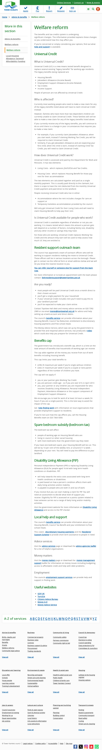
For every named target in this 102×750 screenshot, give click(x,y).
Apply (25, 11)
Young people (7, 680)
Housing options (84, 680)
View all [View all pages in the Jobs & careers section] (5, 730)
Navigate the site (88, 9)
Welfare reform (11, 44)
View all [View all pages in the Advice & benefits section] (5, 657)
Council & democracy (86, 632)
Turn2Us (41, 596)
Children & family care (61, 680)
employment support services (59, 577)
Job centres (6, 721)
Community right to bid (61, 643)
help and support (42, 47)
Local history (32, 718)
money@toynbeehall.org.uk (62, 311)
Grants (4, 645)
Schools (5, 678)
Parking (81, 710)
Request (61, 11)
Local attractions (33, 724)
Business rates (32, 640)
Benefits (5, 642)
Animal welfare (33, 686)
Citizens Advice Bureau (48, 599)
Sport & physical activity (36, 713)
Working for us (7, 715)
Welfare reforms (8, 648)
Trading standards (34, 651)
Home (4, 17)
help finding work (46, 408)
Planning (56, 713)
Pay (37, 11)
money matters (48, 560)
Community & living (61, 632)
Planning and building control (62, 706)
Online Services (64, 2)
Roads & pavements (85, 713)
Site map (69, 743)
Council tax (82, 637)
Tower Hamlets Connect (62, 683)
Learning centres (8, 683)
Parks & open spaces (35, 710)
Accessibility (52, 743)
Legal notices (28, 743)
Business (31, 632)
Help (61, 743)
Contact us (79, 2)
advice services (48, 546)
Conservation (58, 718)
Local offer (6, 675)
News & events (93, 2)
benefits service (53, 318)
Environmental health (35, 680)
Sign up (72, 11)
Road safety (82, 718)
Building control (59, 715)
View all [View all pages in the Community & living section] (56, 657)
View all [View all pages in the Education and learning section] (5, 692)
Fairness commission (61, 640)
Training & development (11, 686)
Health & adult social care (62, 675)
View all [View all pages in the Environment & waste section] (30, 692)
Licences (30, 643)
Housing (81, 670)
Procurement (32, 648)
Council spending (84, 643)
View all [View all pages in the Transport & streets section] (81, 730)
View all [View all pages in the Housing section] (81, 692)
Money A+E (42, 602)
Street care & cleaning (86, 724)
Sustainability (32, 683)
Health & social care (61, 670)
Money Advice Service (47, 605)
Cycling (81, 721)
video (89, 330)
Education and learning (11, 670)
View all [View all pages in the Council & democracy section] (81, 657)
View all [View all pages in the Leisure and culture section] (30, 730)
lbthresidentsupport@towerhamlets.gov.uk (61, 277)
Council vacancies (8, 710)
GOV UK (41, 593)
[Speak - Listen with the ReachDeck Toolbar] (98, 9)
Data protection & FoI (86, 645)
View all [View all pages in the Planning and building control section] (56, 730)
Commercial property (35, 637)
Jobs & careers (7, 705)
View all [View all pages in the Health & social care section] (56, 692)
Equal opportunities (9, 718)
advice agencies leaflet (86, 546)
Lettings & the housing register (86, 676)
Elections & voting (85, 640)
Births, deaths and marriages (8, 638)
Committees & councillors (87, 648)
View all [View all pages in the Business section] (30, 657)
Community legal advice (11, 651)
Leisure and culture (35, 705)
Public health (57, 678)
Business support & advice (37, 645)
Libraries (30, 715)
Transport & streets (86, 705)
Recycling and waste (34, 675)
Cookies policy (40, 743)
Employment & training (10, 713)
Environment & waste (35, 670)
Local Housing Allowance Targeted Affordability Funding (15, 58)
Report (49, 11)
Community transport (86, 715)
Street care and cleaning (36, 678)
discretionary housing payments (59, 532)
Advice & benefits (19, 17)
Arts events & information (36, 721)
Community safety (59, 637)
